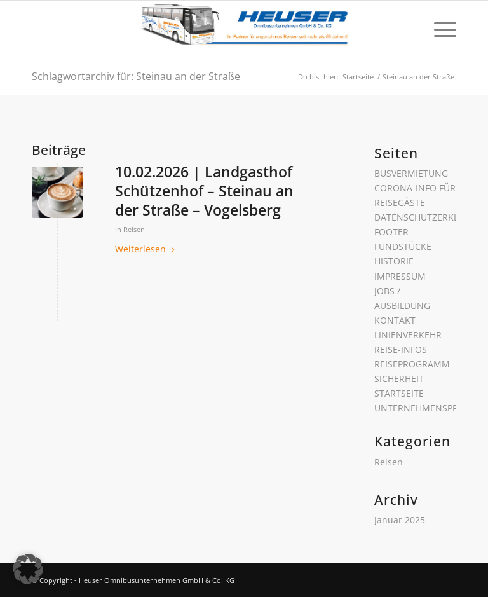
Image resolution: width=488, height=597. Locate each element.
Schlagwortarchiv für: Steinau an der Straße (136, 76)
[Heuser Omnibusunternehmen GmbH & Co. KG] (244, 29)
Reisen (134, 229)
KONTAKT (395, 320)
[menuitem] (438, 29)
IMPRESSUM (400, 276)
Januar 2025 (399, 520)
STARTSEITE (399, 393)
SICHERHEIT (399, 379)
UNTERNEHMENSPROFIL (425, 408)
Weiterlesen (145, 249)
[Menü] (438, 29)
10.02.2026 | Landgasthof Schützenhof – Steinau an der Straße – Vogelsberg (204, 190)
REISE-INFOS (400, 349)
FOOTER (391, 232)
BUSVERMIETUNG (411, 173)
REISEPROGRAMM (412, 364)
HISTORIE (394, 261)
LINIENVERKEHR (408, 335)
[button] (28, 569)
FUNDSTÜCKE (402, 246)
